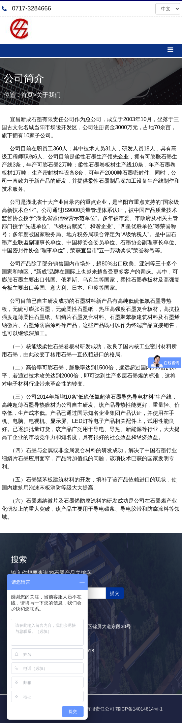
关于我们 (48, 95)
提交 (114, 593)
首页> (29, 95)
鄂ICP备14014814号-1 (138, 709)
